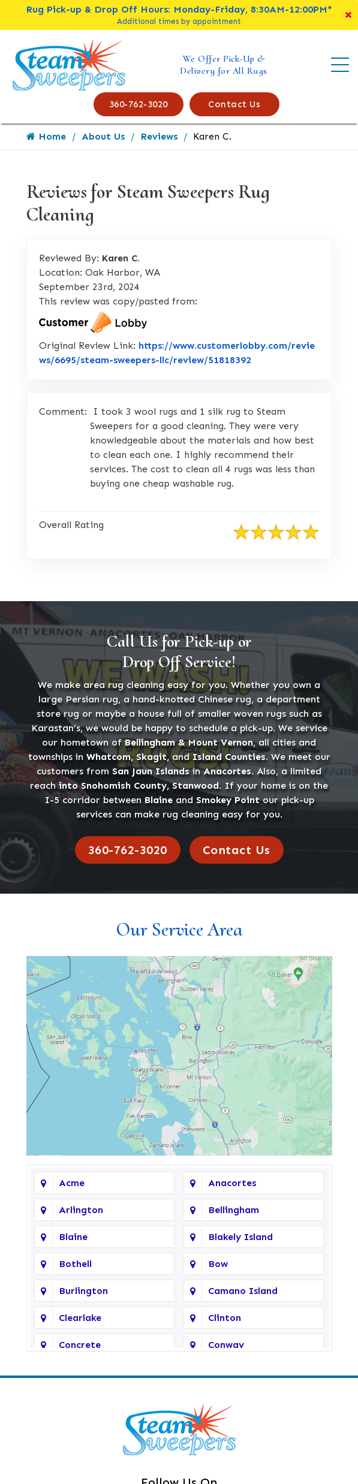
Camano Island (243, 1290)
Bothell (75, 1263)
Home (46, 136)
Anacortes (232, 1183)
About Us (103, 136)
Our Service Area (179, 929)
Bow (218, 1263)
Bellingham (233, 1209)
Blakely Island (240, 1236)
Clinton (224, 1317)
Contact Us (234, 104)
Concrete (80, 1344)
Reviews (159, 136)
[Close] (348, 15)
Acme (72, 1183)
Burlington (83, 1290)
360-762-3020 (138, 104)
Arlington (81, 1209)
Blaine (73, 1236)
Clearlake (80, 1317)
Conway (226, 1344)
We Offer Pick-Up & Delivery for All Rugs (223, 65)
